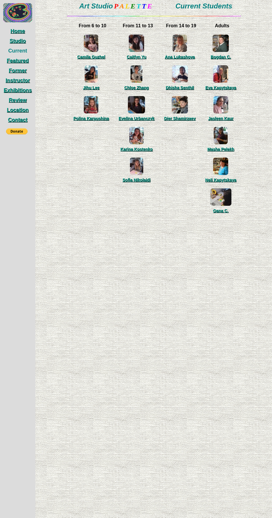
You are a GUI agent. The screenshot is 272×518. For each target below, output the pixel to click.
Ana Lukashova (180, 57)
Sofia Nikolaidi (136, 180)
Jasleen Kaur (220, 118)
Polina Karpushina (91, 118)
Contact (18, 120)
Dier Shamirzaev (180, 118)
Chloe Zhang (136, 87)
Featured (18, 61)
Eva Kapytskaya (220, 87)
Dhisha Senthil (180, 87)
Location (18, 110)
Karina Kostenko (136, 149)
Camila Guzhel (91, 57)
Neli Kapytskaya (220, 180)
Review (18, 100)
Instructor (18, 80)
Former (18, 70)
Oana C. (221, 210)
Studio (18, 41)
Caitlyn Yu (136, 57)
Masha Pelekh (220, 149)
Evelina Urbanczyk (137, 118)
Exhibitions (17, 90)
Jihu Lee (91, 87)
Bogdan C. (221, 57)
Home (17, 31)
